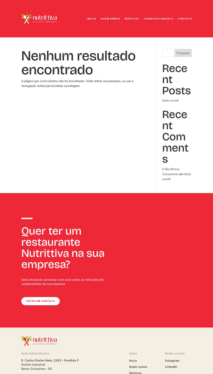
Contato (185, 18)
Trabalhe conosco (158, 18)
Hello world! (170, 100)
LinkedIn (171, 366)
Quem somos (110, 18)
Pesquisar (183, 53)
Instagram (172, 360)
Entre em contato (40, 301)
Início (91, 18)
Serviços (132, 18)
